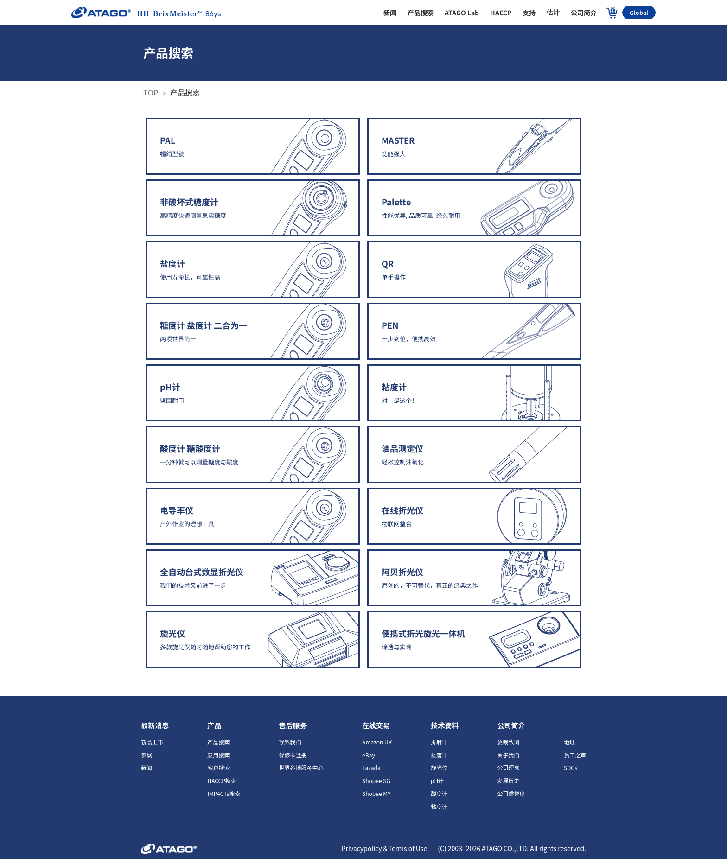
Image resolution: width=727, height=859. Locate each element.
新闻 (146, 767)
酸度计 (439, 793)
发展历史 (508, 780)
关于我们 (508, 755)
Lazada (371, 767)
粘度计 (439, 806)
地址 (569, 742)
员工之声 (575, 755)
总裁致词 (508, 742)
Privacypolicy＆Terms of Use (385, 848)
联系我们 (290, 742)
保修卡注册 (293, 755)
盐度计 (439, 755)
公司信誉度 (511, 793)
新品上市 (152, 742)
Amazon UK (377, 742)
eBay (368, 755)
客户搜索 (218, 767)
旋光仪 (439, 767)
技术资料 (445, 725)
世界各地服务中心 (301, 767)
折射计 (439, 742)
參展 (146, 755)
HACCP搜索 (221, 780)
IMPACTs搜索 (223, 793)
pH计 (437, 780)
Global (639, 12)
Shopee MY (376, 793)
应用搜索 (218, 755)
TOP (151, 92)
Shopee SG (376, 780)
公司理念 (508, 767)
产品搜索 (218, 742)
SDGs (570, 767)
